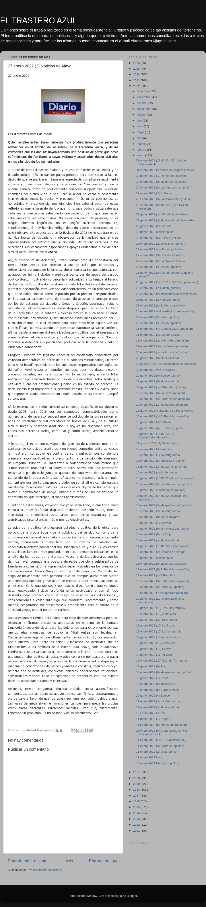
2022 (137, 86)
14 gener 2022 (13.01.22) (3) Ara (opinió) (163, 546)
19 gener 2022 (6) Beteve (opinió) (158, 375)
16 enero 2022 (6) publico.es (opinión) (161, 460)
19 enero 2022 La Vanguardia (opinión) (162, 404)
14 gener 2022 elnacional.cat (155, 558)
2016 (137, 801)
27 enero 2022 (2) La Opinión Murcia (160, 261)
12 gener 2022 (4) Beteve (153, 695)
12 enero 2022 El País (151, 713)
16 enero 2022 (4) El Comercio (156, 472)
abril (140, 138)
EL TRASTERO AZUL (38, 20)
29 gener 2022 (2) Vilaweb (153, 226)
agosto (141, 114)
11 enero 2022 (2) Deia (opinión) (157, 751)
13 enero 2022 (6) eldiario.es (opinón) (161, 563)
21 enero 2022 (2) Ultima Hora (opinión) (162, 340)
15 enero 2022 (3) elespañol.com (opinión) (164, 505)
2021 (137, 772)
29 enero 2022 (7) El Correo (154, 193)
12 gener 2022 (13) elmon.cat (155, 643)
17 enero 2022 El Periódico (154, 449)
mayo (141, 132)
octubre (142, 103)
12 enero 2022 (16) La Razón (155, 625)
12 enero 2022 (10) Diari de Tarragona (161, 660)
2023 (137, 80)
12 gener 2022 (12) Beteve (154, 649)
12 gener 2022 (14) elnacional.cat (158, 637)
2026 (137, 63)
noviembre (144, 97)
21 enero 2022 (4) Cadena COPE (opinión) (164, 328)
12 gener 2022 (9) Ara (150, 666)
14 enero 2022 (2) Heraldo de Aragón (161, 552)
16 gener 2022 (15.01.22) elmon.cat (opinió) (165, 478)
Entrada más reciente (28, 860)
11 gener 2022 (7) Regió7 (153, 718)
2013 (137, 819)
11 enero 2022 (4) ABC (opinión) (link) (161, 740)
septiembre (144, 108)
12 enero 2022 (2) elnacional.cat (157, 707)
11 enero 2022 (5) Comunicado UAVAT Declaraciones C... (161, 732)
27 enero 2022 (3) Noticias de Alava (160, 255)
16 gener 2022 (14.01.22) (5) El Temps (161, 466)
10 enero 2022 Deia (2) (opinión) (157, 763)
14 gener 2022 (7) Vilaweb (153, 522)
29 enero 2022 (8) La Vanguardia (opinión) (164, 187)
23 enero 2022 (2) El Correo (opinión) (161, 305)
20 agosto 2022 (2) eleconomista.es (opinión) (166, 363)
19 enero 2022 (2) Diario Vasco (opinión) (163, 398)
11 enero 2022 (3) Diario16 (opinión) (160, 746)
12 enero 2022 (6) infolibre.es (155, 683)
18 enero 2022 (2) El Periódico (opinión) (162, 416)
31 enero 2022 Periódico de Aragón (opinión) (166, 170)
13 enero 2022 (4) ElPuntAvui (155, 575)
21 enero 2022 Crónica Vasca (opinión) (162, 346)
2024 (137, 74)
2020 (137, 778)
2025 (137, 68)
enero (141, 155)
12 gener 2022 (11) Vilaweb (154, 654)
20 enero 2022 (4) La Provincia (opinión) (163, 352)
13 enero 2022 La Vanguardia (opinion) (162, 593)
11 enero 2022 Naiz (149, 757)
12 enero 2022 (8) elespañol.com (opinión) (164, 672)
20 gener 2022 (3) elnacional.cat (157, 358)
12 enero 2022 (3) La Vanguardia (158, 701)
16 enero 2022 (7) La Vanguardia (158, 455)
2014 (137, 813)
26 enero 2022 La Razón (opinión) (158, 288)
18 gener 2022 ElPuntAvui (153, 422)
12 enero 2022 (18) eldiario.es (156, 614)
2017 (137, 795)
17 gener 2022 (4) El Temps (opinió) (160, 428)
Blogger (132, 895)
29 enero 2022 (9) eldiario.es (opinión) (161, 181)
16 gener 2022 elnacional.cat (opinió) (160, 490)
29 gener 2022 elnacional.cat (155, 232)
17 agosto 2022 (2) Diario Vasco (157, 443)
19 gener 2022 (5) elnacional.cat (157, 381)
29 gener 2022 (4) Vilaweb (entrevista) (161, 214)
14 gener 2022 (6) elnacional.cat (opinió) (163, 528)
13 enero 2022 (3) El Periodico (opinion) (162, 581)
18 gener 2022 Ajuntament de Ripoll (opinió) (165, 410)
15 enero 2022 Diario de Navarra (158, 516)
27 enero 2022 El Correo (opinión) (158, 267)
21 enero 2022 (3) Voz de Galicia (158, 334)
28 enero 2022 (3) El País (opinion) (159, 238)
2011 (137, 830)
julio (140, 120)
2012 (137, 824)
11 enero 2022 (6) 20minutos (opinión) (161, 724)
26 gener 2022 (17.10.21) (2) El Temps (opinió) (167, 282)
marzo (141, 143)
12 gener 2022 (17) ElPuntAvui (156, 619)
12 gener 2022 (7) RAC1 (152, 678)
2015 (137, 807)
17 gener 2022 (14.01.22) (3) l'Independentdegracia (155, 435)
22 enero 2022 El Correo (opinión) (158, 323)
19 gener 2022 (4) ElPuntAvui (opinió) (161, 387)
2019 (137, 783)
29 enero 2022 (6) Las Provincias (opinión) (164, 199)
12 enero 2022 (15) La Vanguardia (158, 631)
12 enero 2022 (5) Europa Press (157, 689)
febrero (142, 149)
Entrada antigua (104, 860)
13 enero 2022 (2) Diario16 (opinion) (160, 587)
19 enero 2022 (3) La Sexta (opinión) (160, 393)
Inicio (68, 860)
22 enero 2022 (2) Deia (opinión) (157, 317)
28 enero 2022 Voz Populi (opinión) (159, 249)
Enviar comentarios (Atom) (44, 870)
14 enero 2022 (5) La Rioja (154, 534)
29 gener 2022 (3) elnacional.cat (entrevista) (165, 220)
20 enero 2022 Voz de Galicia (155, 369)
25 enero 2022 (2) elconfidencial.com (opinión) (167, 294)
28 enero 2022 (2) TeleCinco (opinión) (161, 243)
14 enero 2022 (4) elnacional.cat (157, 540)
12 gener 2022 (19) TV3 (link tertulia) (160, 608)
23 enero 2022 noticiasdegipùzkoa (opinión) (165, 311)
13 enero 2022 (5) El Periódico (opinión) (162, 569)
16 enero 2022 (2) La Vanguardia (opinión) (164, 484)
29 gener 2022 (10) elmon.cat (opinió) (161, 175)
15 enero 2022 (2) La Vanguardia (158, 511)
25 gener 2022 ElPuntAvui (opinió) (158, 299)
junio (140, 126)
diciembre (143, 91)
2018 (137, 789)
